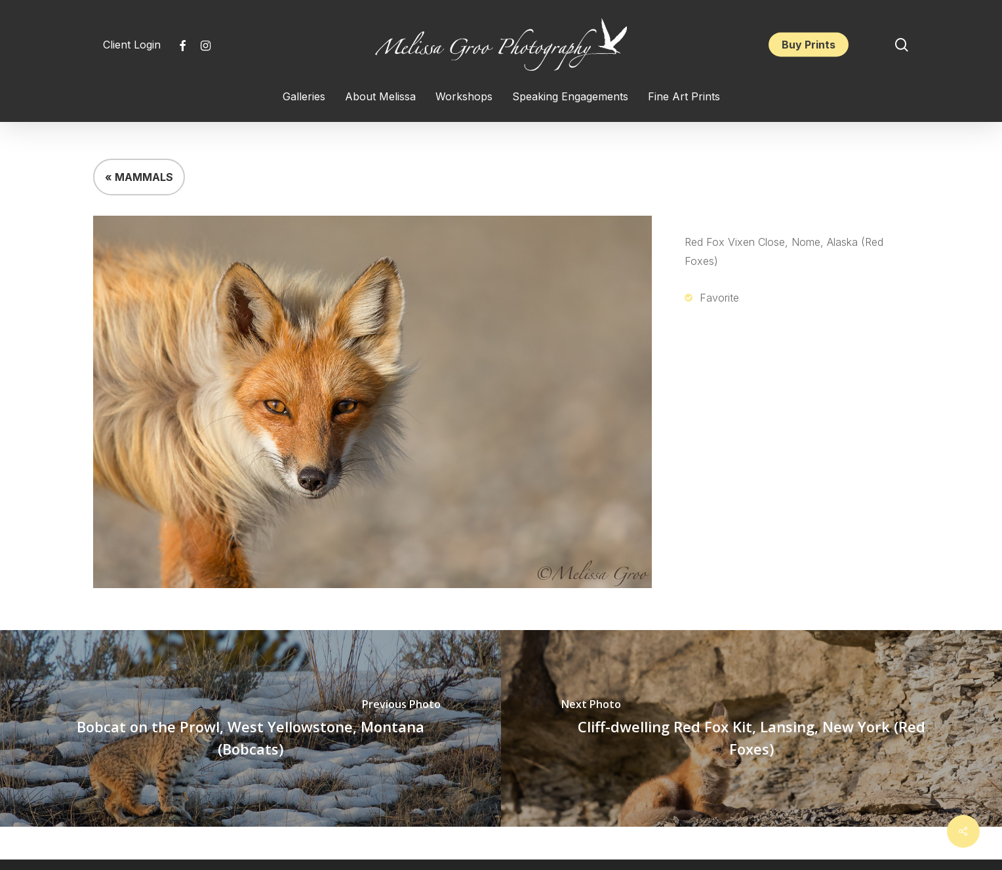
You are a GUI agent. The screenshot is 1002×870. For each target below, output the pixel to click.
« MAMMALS (139, 177)
